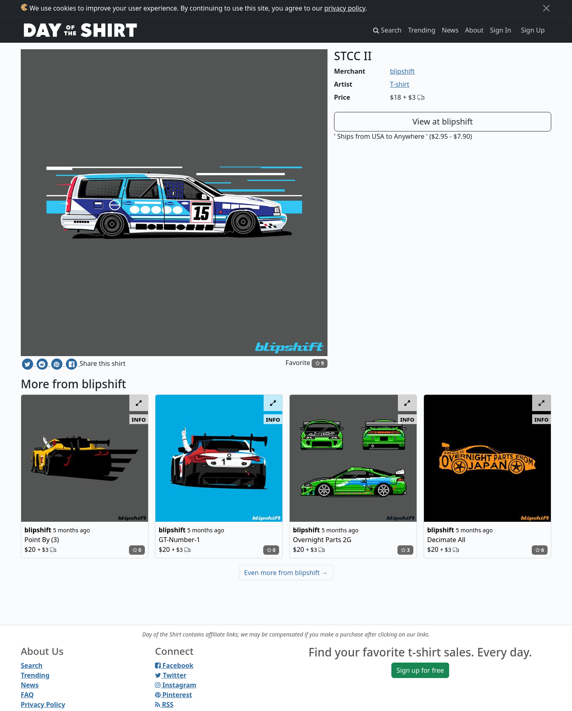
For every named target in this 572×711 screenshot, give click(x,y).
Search (31, 665)
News (450, 30)
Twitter (170, 675)
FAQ (27, 694)
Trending (421, 30)
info (139, 419)
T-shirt (399, 84)
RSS (164, 704)
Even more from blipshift (286, 572)
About (474, 30)
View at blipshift (443, 121)
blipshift (402, 71)
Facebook (174, 665)
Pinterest (173, 694)
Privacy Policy (43, 704)
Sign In (500, 30)
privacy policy (344, 8)
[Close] (546, 8)
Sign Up (533, 30)
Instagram (175, 684)
